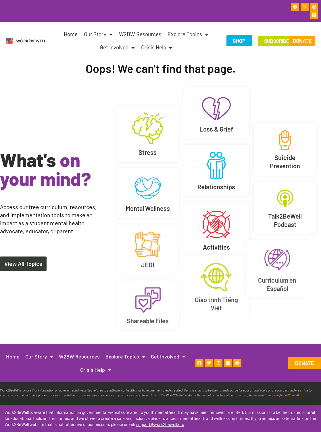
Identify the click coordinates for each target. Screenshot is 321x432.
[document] (160, 216)
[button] (313, 412)
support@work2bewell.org (160, 424)
